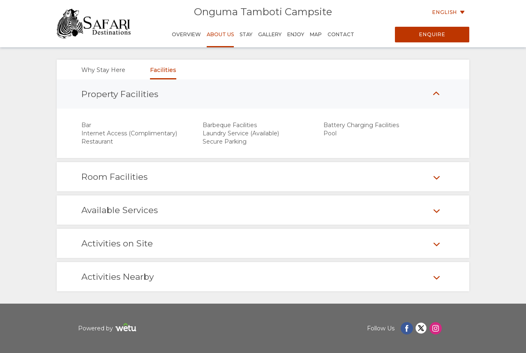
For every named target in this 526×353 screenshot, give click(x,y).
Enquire (432, 34)
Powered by (108, 328)
